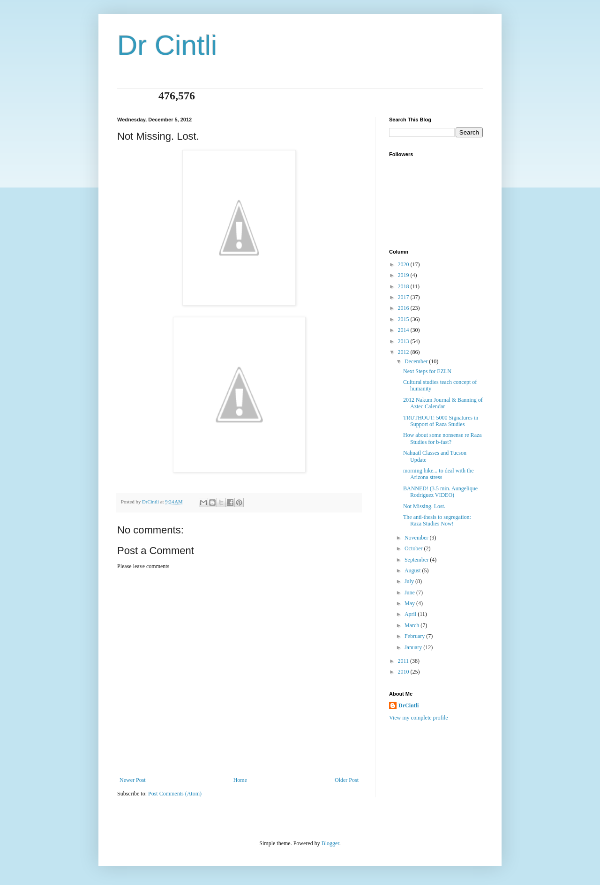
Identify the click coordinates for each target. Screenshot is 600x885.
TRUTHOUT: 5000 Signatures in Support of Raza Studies (440, 421)
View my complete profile (418, 717)
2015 (404, 319)
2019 (404, 275)
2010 (404, 671)
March (412, 625)
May (410, 603)
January (414, 647)
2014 (404, 330)
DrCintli (408, 705)
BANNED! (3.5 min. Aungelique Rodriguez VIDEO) (440, 491)
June (410, 592)
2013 (404, 341)
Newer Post (133, 780)
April (411, 614)
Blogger (330, 843)
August (413, 570)
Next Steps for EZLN (427, 371)
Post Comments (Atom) (175, 793)
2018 (404, 286)
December (417, 361)
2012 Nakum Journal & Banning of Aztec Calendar (443, 403)
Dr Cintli (167, 45)
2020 (404, 264)
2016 (404, 308)
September (417, 559)
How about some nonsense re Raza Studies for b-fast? (442, 438)
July (410, 581)
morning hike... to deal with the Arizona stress (438, 473)
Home (240, 780)
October (414, 548)
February (415, 636)
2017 (404, 297)
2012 (404, 352)
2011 (404, 661)
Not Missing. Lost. (424, 506)
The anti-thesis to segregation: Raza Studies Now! (437, 520)
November (417, 537)
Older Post (347, 780)
